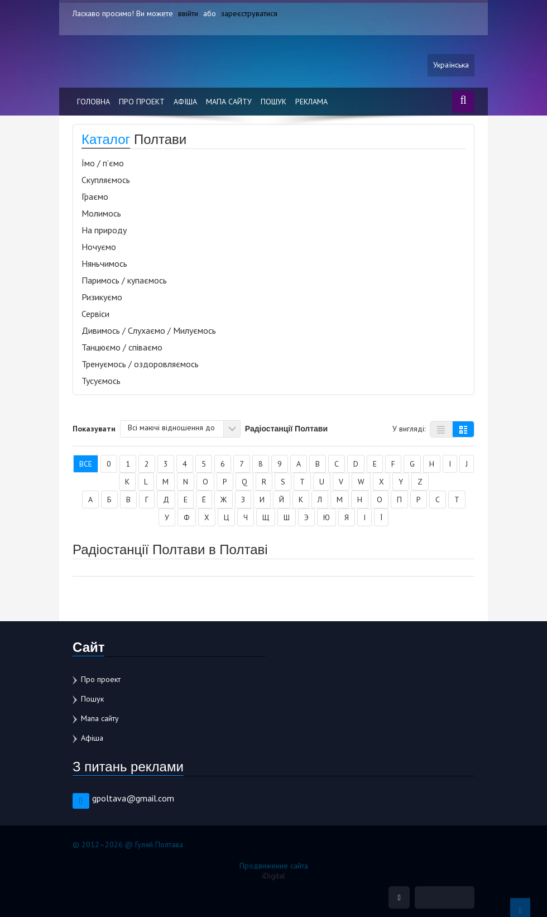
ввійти (188, 13)
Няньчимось (104, 263)
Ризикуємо (101, 297)
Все (85, 464)
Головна (93, 102)
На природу (104, 230)
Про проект (142, 102)
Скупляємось (105, 179)
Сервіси (95, 313)
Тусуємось (101, 380)
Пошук (273, 102)
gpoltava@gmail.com (133, 798)
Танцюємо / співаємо (121, 347)
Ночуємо (98, 246)
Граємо (94, 196)
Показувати (94, 428)
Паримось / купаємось (124, 280)
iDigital (273, 876)
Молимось (101, 213)
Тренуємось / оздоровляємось (140, 363)
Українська (451, 65)
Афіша (185, 102)
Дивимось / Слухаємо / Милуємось (148, 330)
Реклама (311, 102)
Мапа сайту (229, 102)
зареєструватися (249, 13)
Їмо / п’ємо (102, 163)
